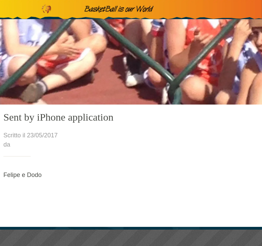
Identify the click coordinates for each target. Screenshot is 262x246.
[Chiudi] (9, 9)
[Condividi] (131, 238)
